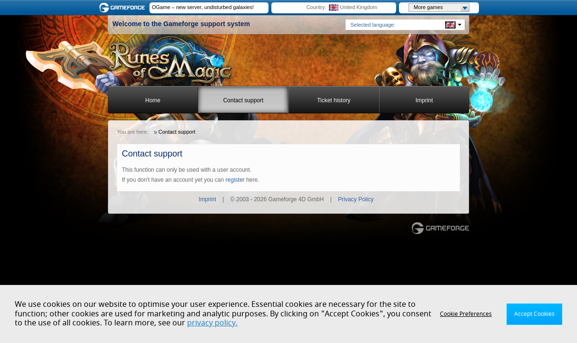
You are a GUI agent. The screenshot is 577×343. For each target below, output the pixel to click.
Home (152, 100)
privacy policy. (212, 323)
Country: (316, 7)
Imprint (424, 100)
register (235, 179)
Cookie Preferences (466, 314)
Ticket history (333, 100)
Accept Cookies (534, 314)
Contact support (243, 100)
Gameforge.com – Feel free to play (123, 7)
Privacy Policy (356, 199)
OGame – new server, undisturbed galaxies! (203, 7)
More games (441, 7)
